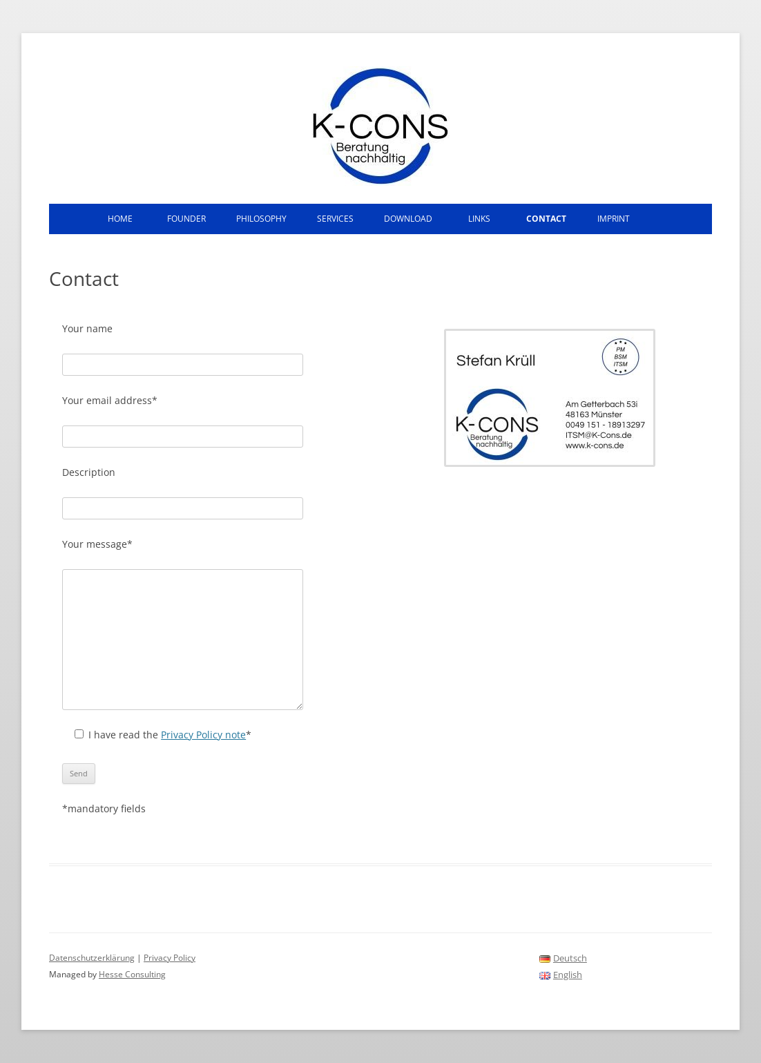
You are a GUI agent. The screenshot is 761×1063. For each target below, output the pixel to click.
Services (335, 218)
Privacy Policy (169, 958)
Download (408, 218)
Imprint (613, 218)
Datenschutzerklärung (92, 958)
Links (479, 218)
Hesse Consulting (132, 974)
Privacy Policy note (203, 734)
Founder (186, 218)
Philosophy (261, 218)
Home (120, 218)
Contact (546, 218)
